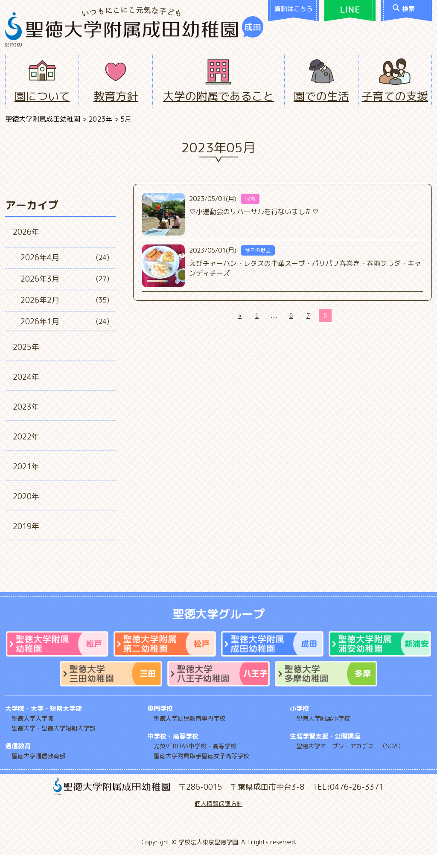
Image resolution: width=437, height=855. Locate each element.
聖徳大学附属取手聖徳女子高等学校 (201, 756)
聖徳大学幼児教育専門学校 (189, 718)
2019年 (26, 526)
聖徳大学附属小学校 (323, 718)
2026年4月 (39, 257)
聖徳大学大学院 (32, 718)
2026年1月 (39, 321)
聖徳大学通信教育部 (38, 756)
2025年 (26, 347)
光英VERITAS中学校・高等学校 (195, 746)
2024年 (26, 377)
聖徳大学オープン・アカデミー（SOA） (350, 746)
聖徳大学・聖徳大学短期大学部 (53, 728)
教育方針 (115, 96)
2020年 (26, 496)
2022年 (26, 436)
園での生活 (321, 96)
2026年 (26, 232)
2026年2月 (39, 300)
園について (42, 96)
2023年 (26, 406)
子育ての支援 (394, 96)
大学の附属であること (218, 96)
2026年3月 (39, 278)
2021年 (26, 466)
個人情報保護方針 (218, 804)
